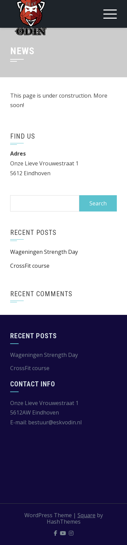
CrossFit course (29, 265)
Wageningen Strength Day (44, 252)
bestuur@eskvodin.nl (55, 422)
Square (87, 515)
